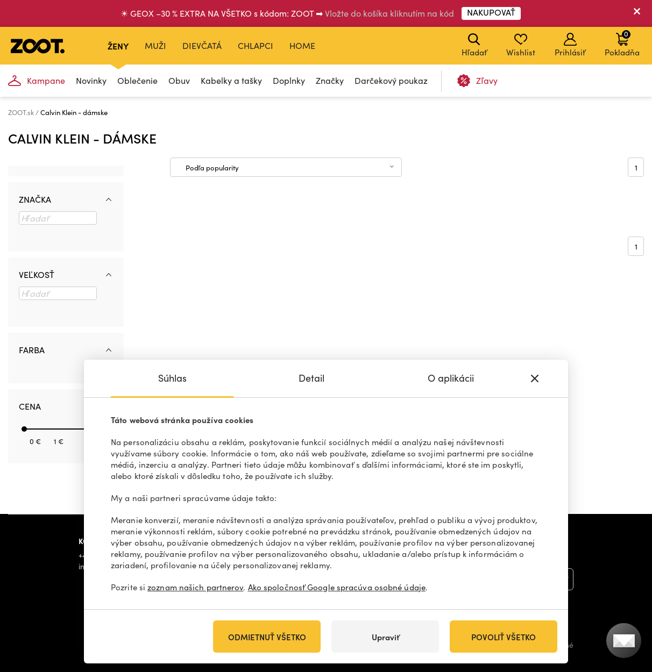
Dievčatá (202, 45)
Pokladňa (622, 43)
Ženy (118, 46)
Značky (330, 80)
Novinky (91, 80)
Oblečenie (137, 80)
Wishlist (520, 45)
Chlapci (255, 45)
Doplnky (289, 80)
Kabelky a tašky (231, 80)
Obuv (179, 80)
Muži (155, 45)
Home (302, 45)
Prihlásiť (570, 45)
